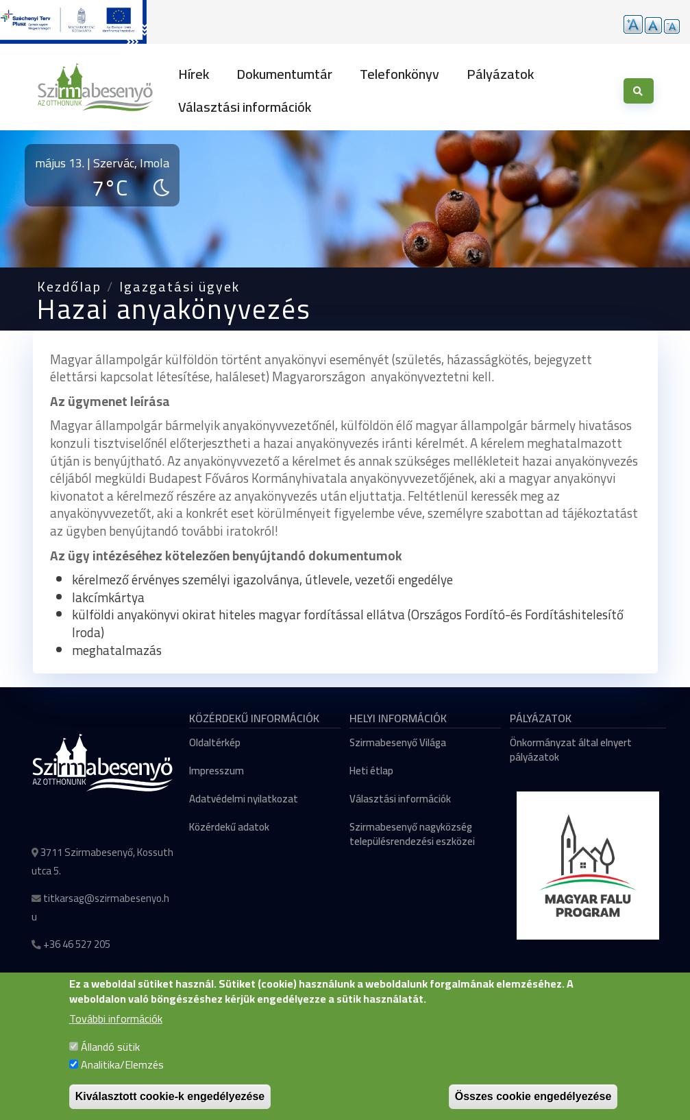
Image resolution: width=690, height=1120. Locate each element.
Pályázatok (500, 73)
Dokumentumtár (284, 73)
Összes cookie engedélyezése (533, 1098)
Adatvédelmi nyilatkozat (243, 799)
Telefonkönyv (399, 73)
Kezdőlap (69, 286)
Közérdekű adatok (229, 827)
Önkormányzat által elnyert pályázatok (571, 749)
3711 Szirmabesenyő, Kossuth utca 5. (102, 861)
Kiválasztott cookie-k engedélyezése (170, 1098)
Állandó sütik (110, 1048)
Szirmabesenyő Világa (397, 742)
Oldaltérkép (215, 742)
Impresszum (216, 771)
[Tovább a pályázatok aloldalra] (73, 22)
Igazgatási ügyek (179, 286)
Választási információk (244, 106)
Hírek (193, 73)
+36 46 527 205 (76, 944)
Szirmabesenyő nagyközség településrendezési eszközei (412, 834)
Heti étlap (371, 771)
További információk (115, 1020)
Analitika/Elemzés (122, 1066)
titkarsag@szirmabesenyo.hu (100, 907)
